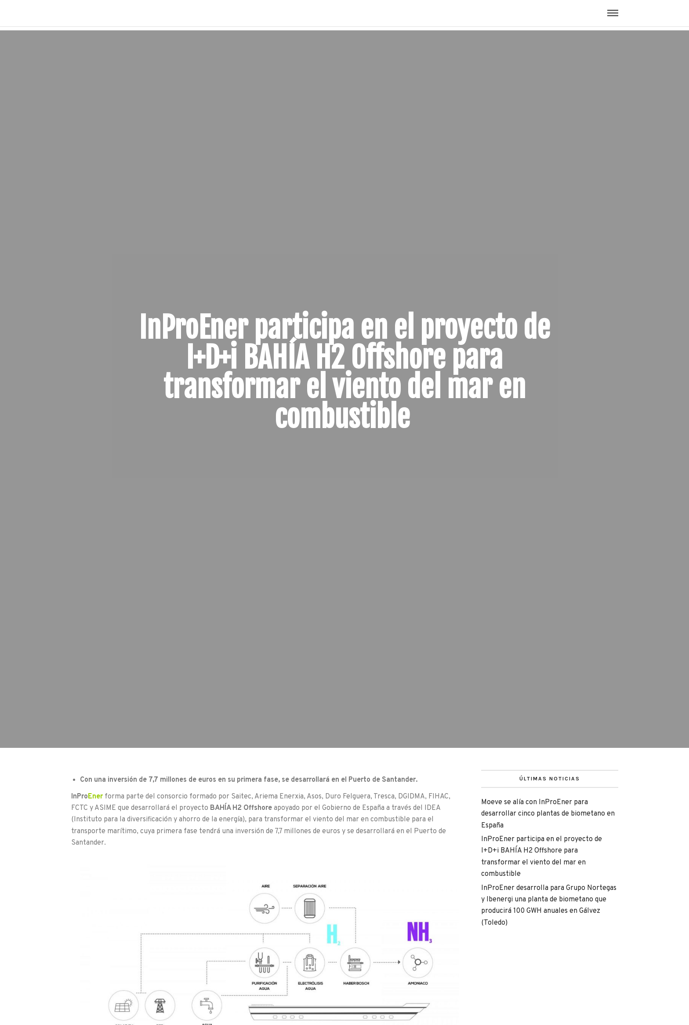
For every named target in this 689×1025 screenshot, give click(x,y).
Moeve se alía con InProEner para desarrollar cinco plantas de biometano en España (548, 814)
